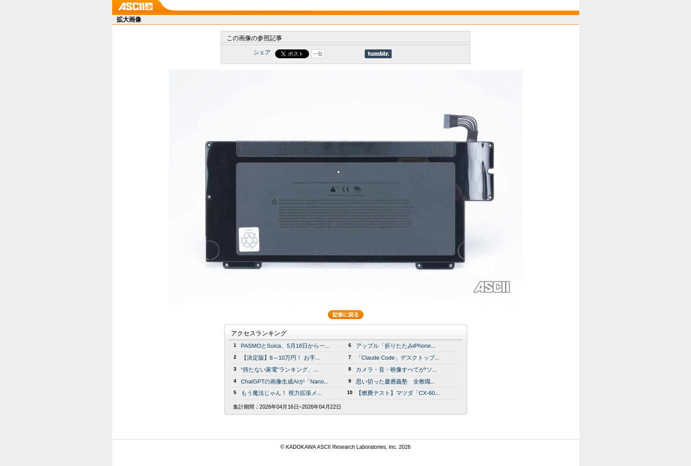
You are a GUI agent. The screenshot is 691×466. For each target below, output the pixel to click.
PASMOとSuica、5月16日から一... (285, 345)
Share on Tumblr (378, 53)
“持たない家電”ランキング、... (279, 369)
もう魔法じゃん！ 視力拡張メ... (281, 393)
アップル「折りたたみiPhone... (396, 345)
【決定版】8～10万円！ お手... (280, 357)
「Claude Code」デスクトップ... (398, 357)
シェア (262, 52)
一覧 (318, 53)
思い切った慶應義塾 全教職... (395, 381)
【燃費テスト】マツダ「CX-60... (398, 393)
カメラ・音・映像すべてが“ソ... (396, 369)
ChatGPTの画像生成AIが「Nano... (285, 381)
